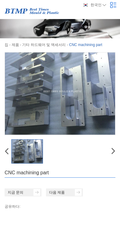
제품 (15, 45)
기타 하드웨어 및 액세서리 (44, 45)
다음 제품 (65, 192)
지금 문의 (24, 192)
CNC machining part (85, 45)
